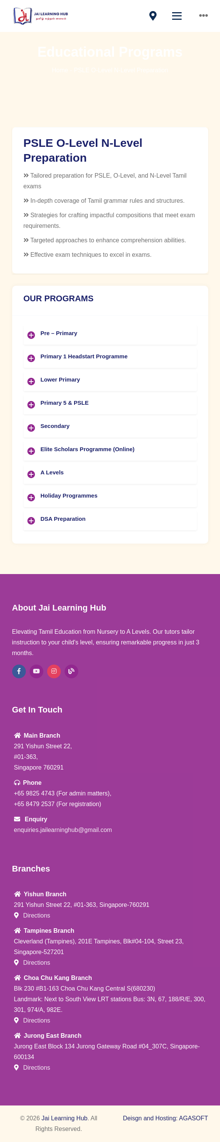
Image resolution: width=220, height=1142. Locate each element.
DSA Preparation (63, 518)
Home (60, 70)
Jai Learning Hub (64, 1118)
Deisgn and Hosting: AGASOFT (165, 1118)
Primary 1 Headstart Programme (84, 356)
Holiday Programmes (69, 495)
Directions (32, 915)
